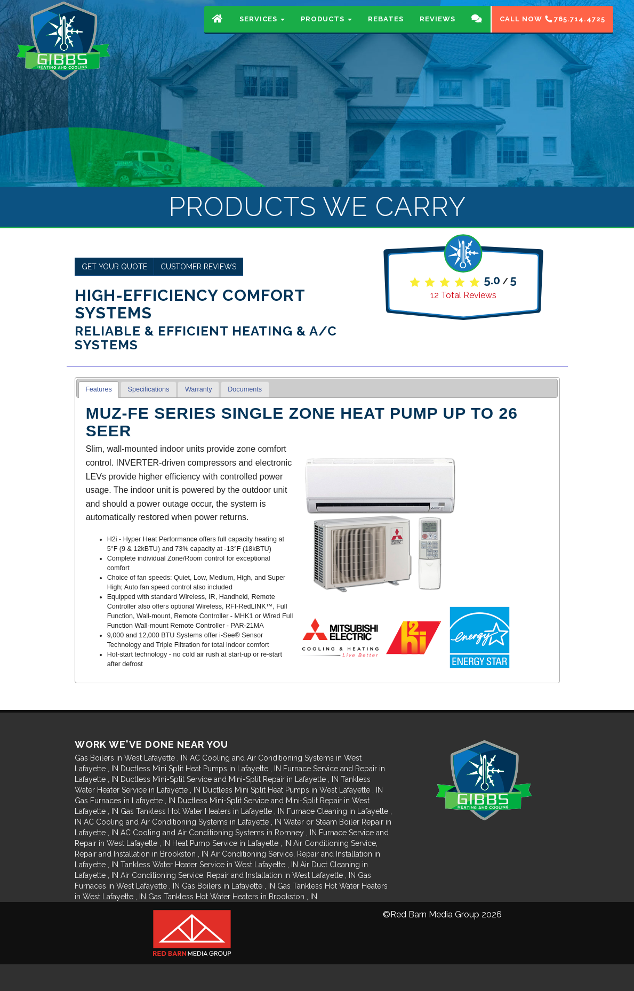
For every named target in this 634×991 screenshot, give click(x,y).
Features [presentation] (98, 389)
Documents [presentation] (245, 389)
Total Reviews (463, 295)
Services (262, 29)
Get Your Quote (114, 266)
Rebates (386, 29)
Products (326, 29)
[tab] (98, 389)
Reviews (437, 29)
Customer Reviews (198, 266)
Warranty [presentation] (198, 389)
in (132, 758)
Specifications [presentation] (149, 389)
